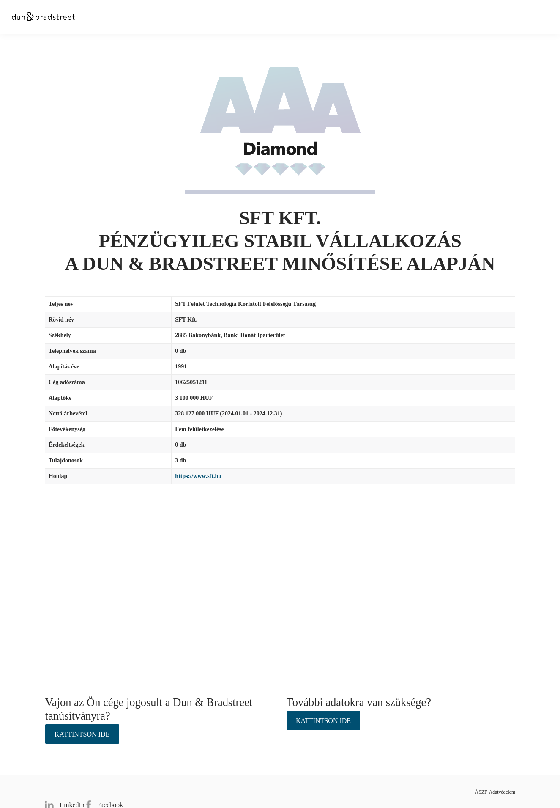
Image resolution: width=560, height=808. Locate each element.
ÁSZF (462, 791)
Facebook (109, 791)
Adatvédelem (499, 791)
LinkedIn (62, 791)
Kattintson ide (82, 734)
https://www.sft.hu (198, 476)
